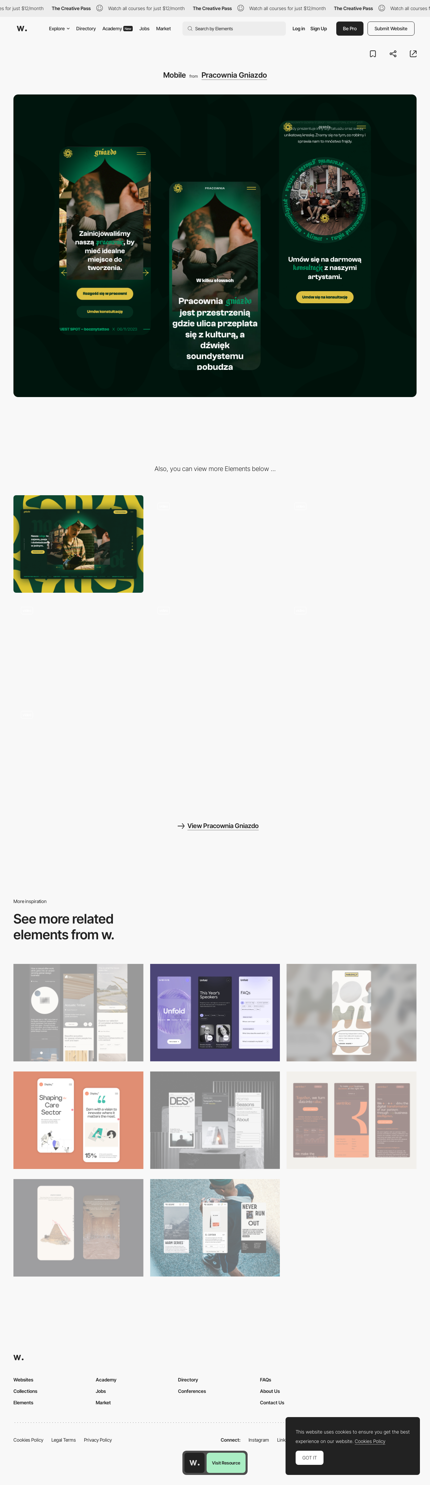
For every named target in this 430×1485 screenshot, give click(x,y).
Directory (86, 28)
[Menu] (215, 648)
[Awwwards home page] (194, 1463)
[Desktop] (78, 544)
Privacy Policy (98, 1440)
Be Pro (350, 28)
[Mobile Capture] (78, 1120)
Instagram (259, 1440)
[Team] (352, 648)
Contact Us (272, 1402)
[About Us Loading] (78, 648)
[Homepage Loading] (352, 544)
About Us (270, 1391)
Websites (23, 1379)
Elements (23, 1402)
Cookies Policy (28, 1440)
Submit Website (391, 28)
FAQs (265, 1379)
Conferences (192, 1391)
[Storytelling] (78, 1228)
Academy (117, 28)
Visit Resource (226, 1463)
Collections (25, 1391)
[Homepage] (215, 544)
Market (163, 28)
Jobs (144, 28)
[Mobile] (78, 1012)
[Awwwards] (22, 28)
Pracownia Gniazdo (234, 75)
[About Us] (78, 752)
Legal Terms (63, 1440)
